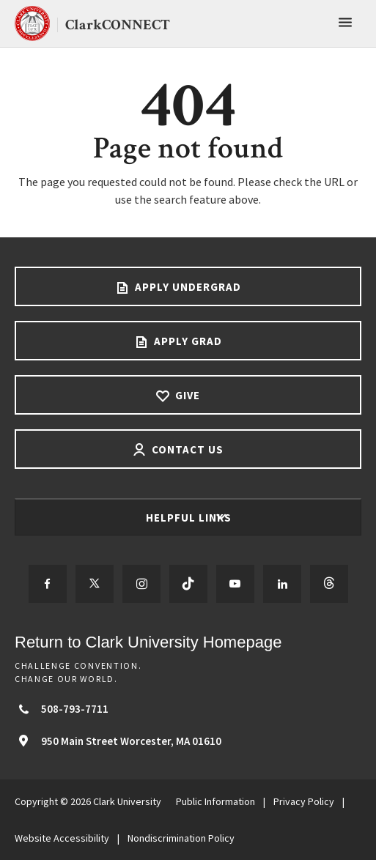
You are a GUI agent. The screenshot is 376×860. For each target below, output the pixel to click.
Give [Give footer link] (186, 395)
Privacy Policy (303, 801)
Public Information (215, 801)
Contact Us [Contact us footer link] (186, 449)
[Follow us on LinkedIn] (282, 584)
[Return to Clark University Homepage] (188, 642)
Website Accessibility (62, 838)
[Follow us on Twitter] (94, 584)
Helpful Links (190, 517)
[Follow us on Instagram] (141, 584)
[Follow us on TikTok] (188, 584)
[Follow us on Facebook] (48, 584)
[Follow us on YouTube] (235, 584)
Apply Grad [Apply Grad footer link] (186, 341)
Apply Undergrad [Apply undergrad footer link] (186, 287)
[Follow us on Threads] (329, 584)
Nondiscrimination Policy (181, 838)
